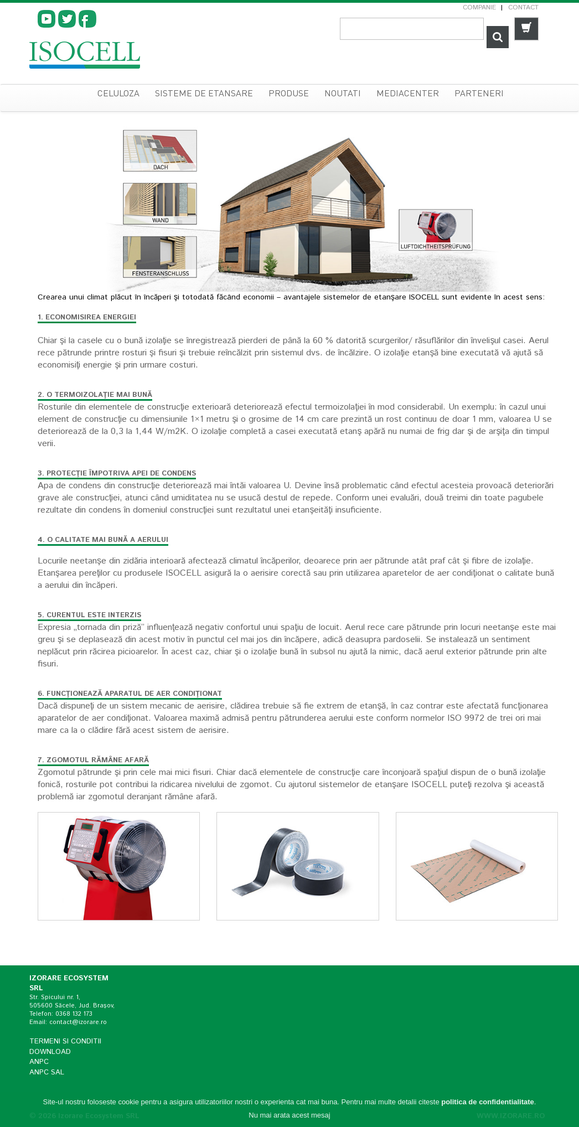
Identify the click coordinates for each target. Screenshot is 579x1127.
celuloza (118, 94)
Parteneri (479, 94)
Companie (479, 7)
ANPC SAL (46, 1072)
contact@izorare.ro (78, 1022)
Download (50, 1052)
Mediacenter (407, 94)
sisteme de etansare (204, 94)
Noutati (342, 94)
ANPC (39, 1062)
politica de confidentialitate (487, 1102)
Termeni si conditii (65, 1041)
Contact (523, 7)
